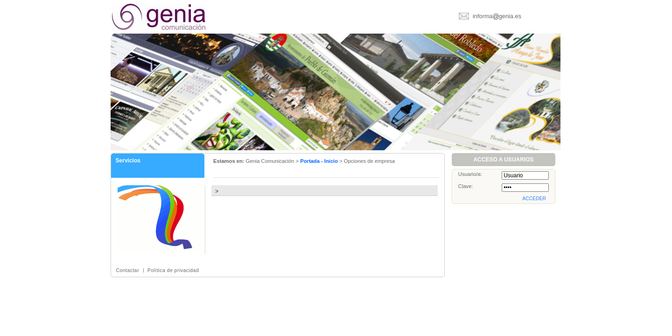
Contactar (127, 270)
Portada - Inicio (319, 161)
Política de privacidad (173, 270)
